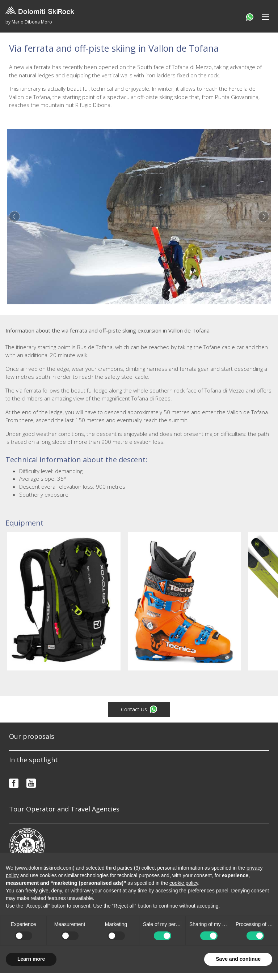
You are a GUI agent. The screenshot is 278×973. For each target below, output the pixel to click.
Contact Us (139, 709)
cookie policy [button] (183, 883)
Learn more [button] (31, 959)
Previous (14, 216)
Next (263, 216)
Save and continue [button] (238, 959)
